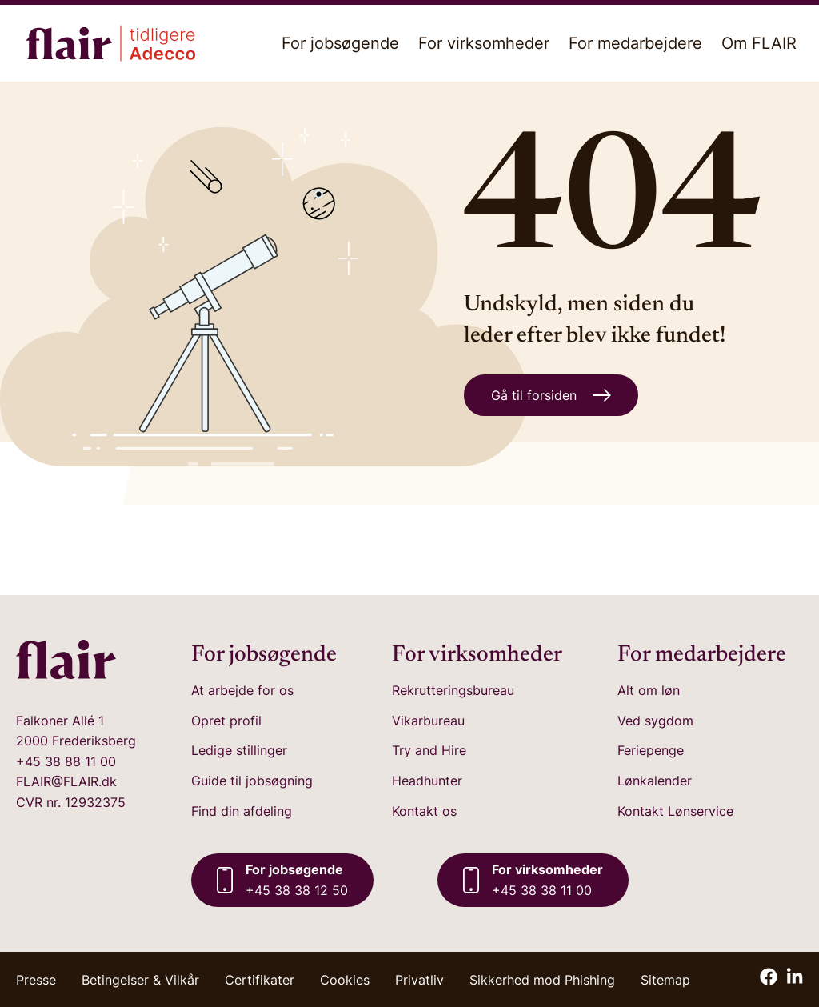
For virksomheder (483, 43)
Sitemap (665, 980)
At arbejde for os (242, 690)
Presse (36, 980)
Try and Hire (429, 750)
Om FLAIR (759, 43)
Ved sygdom (655, 721)
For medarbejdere (635, 43)
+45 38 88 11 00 (66, 761)
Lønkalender (654, 781)
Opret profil (226, 721)
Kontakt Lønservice (675, 811)
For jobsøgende (340, 43)
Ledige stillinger (239, 750)
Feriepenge (650, 750)
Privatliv (419, 980)
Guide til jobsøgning (252, 781)
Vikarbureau (428, 721)
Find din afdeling (241, 811)
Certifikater (259, 980)
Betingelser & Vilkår (140, 980)
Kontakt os (424, 811)
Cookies (345, 980)
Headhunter (427, 781)
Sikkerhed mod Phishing (542, 980)
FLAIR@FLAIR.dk (66, 781)
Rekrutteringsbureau (453, 690)
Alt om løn (648, 690)
